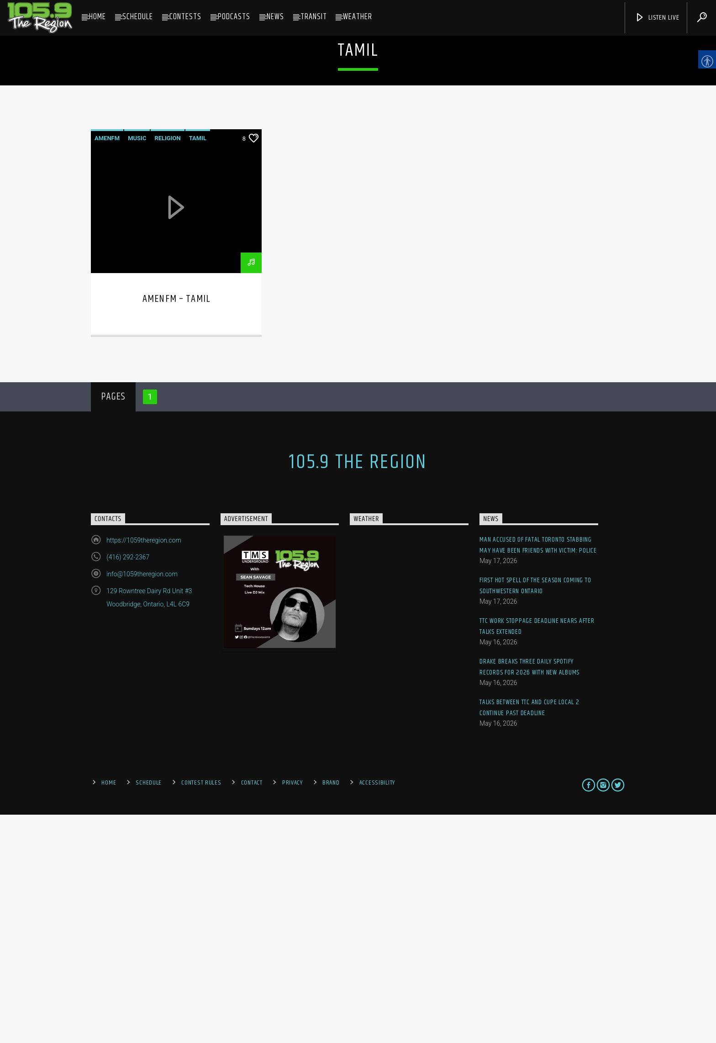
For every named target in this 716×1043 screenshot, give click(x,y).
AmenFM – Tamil (176, 527)
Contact (252, 1011)
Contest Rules (201, 1011)
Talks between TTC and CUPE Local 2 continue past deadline (529, 936)
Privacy (292, 1011)
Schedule (137, 17)
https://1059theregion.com (143, 768)
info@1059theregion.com (142, 802)
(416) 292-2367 (127, 785)
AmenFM (107, 366)
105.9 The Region (357, 690)
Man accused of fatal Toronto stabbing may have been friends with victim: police (538, 773)
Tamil (197, 366)
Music (137, 366)
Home (97, 17)
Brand (331, 1011)
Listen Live (657, 17)
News (275, 17)
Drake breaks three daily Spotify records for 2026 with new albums (529, 895)
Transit (313, 17)
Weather (357, 17)
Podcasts (234, 17)
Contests (185, 17)
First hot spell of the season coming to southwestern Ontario (535, 814)
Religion (167, 366)
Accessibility (377, 1011)
